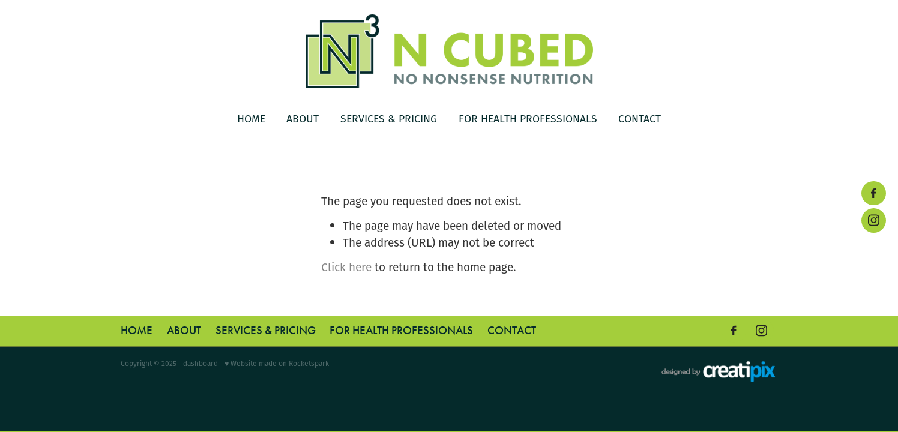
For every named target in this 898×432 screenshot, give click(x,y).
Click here (346, 267)
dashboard (200, 363)
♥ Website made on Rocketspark (276, 363)
